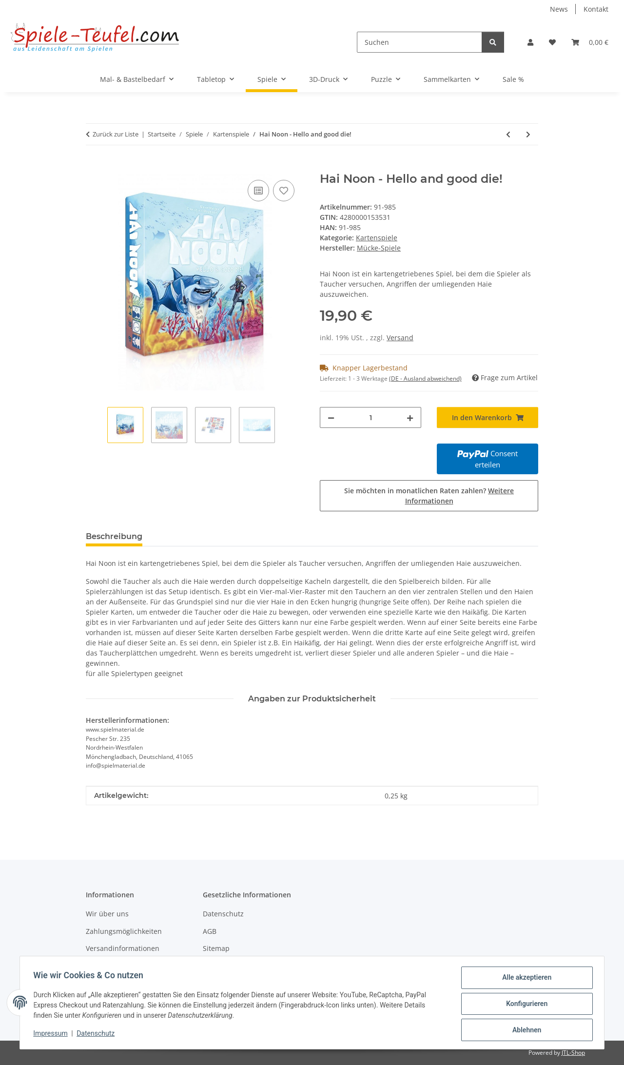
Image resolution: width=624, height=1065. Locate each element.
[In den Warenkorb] (93, 166)
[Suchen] (419, 42)
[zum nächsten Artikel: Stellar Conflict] (528, 134)
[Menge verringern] (331, 417)
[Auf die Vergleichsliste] (258, 190)
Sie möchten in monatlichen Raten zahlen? (429, 495)
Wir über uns (107, 913)
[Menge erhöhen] (410, 417)
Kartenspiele (376, 237)
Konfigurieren (524, 1005)
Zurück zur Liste (115, 134)
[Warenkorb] (590, 42)
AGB (209, 931)
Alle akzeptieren (524, 980)
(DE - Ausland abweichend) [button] (425, 378)
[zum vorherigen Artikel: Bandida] (508, 134)
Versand (400, 337)
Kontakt (596, 9)
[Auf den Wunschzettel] (283, 190)
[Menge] (370, 417)
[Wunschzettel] (552, 42)
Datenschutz (98, 1035)
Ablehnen (524, 1030)
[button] (530, 42)
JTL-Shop (573, 1052)
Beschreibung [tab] (114, 536)
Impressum (53, 1035)
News (559, 9)
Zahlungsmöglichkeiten (124, 931)
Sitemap (216, 948)
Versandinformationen (122, 948)
